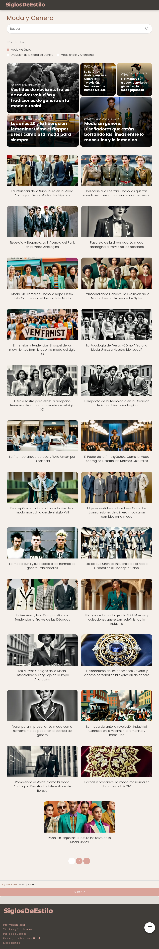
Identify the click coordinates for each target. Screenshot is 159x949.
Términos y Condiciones (17, 929)
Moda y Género (19, 50)
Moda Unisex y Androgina (75, 55)
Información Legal (14, 924)
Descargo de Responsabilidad (21, 938)
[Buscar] (145, 27)
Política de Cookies (14, 933)
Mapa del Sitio (11, 942)
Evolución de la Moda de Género (30, 55)
